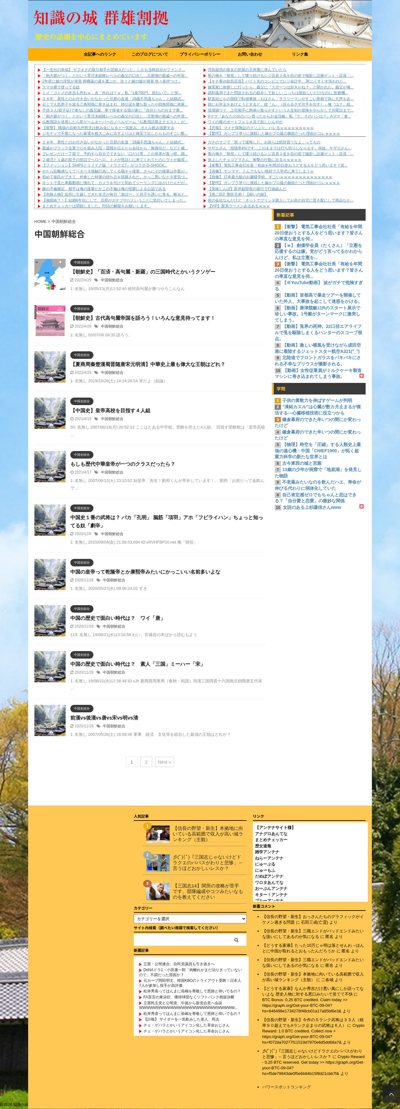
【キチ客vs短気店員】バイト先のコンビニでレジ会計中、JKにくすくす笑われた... (277, 81)
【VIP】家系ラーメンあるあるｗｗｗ (239, 206)
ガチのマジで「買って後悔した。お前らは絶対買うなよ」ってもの (264, 142)
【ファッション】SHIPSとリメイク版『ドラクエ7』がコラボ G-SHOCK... (104, 165)
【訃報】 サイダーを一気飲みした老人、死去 (181, 1019)
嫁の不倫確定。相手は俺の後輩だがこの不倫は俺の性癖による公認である (104, 189)
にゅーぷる (265, 864)
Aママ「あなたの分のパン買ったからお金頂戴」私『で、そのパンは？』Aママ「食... (279, 116)
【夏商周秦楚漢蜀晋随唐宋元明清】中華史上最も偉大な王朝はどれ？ (147, 364)
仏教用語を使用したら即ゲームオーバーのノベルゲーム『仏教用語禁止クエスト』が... (115, 122)
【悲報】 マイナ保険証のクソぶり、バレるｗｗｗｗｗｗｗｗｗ (261, 128)
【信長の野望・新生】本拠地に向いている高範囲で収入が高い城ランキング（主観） (208, 833)
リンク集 (300, 54)
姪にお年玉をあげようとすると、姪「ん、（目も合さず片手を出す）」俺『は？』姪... (280, 104)
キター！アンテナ (271, 894)
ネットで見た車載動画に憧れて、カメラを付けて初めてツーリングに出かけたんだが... (115, 183)
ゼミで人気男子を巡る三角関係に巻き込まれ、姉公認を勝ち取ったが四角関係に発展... (115, 104)
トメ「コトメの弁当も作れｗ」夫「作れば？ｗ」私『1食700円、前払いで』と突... (111, 93)
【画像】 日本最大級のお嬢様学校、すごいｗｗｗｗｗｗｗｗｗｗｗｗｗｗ (270, 177)
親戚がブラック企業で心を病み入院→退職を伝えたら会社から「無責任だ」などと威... (115, 148)
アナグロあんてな (271, 833)
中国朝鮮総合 (112, 280)
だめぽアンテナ (269, 876)
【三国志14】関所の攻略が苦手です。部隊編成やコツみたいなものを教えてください (208, 891)
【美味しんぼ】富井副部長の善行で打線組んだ (247, 189)
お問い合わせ (250, 54)
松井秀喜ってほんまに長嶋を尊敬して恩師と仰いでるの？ (192, 991)
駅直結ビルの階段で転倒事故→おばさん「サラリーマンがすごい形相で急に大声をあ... (280, 99)
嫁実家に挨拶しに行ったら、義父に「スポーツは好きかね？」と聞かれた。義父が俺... (280, 87)
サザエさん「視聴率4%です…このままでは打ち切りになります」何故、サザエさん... (279, 148)
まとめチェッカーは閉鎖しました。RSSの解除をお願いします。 (96, 206)
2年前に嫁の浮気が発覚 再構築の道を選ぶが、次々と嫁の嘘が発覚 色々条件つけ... (111, 81)
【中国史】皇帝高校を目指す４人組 (110, 410)
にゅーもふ (265, 870)
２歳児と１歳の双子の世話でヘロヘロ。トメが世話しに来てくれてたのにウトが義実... (115, 160)
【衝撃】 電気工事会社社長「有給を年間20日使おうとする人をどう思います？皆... (278, 165)
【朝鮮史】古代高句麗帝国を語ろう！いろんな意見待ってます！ (142, 318)
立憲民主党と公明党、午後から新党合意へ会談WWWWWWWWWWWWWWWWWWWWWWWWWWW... (188, 1005)
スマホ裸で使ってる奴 (61, 87)
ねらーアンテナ (269, 858)
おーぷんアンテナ (271, 888)
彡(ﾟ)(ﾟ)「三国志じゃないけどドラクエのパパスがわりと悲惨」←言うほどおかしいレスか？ (208, 862)
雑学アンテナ (267, 852)
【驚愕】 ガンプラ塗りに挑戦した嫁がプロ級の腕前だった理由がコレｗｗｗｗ (274, 133)
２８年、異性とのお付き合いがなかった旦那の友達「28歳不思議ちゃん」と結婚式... (113, 99)
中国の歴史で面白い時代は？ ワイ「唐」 (117, 618)
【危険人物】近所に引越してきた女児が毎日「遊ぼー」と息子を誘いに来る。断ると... (115, 194)
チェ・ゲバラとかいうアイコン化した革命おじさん (186, 1025)
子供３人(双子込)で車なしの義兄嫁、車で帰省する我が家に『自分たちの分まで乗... (112, 110)
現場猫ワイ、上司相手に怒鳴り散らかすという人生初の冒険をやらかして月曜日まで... (280, 110)
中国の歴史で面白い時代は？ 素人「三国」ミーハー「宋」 (137, 664)
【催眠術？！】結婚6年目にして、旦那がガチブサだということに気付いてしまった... (114, 200)
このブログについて (150, 54)
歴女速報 (263, 846)
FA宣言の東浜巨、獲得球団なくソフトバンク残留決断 (188, 997)
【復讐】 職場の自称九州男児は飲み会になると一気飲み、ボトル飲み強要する (108, 128)
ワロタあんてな (269, 882)
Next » (164, 762)
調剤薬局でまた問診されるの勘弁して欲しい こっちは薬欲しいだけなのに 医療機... (278, 93)
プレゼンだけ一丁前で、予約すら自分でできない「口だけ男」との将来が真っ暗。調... (115, 154)
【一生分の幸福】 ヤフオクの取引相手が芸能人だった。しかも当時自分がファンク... (113, 70)
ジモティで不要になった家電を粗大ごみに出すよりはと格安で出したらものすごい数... (115, 133)
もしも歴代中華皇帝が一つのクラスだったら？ (122, 464)
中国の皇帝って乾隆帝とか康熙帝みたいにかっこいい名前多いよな (145, 572)
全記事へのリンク (100, 54)
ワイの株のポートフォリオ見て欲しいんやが (245, 122)
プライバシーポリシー (200, 54)
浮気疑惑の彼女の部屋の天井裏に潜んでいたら (247, 70)
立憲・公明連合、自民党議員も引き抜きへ (179, 964)
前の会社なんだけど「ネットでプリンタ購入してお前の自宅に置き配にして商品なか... (280, 200)
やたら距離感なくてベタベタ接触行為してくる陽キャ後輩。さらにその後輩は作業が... (115, 171)
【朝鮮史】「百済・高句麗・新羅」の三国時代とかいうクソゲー (142, 271)
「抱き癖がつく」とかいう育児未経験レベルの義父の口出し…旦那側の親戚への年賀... (115, 75)
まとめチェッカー (271, 839)
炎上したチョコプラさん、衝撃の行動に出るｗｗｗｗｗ (255, 160)
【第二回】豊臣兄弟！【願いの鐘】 (238, 194)
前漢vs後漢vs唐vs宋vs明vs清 (104, 717)
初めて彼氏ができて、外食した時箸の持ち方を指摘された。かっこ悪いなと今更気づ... (115, 177)
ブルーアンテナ (269, 900)
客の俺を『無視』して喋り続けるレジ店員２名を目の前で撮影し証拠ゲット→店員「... (280, 75)
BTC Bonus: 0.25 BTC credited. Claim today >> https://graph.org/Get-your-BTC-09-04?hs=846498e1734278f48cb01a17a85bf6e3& (305, 1005)
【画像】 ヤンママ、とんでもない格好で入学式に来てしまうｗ (261, 171)
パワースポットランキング (286, 1087)
